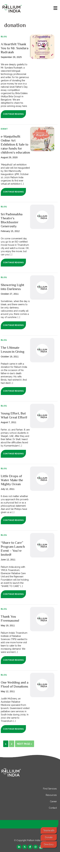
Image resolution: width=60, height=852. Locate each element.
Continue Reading (13, 114)
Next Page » (24, 743)
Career (53, 801)
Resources (51, 795)
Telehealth (48, 830)
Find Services (50, 788)
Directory (49, 844)
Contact (53, 808)
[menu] (55, 8)
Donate (49, 837)
